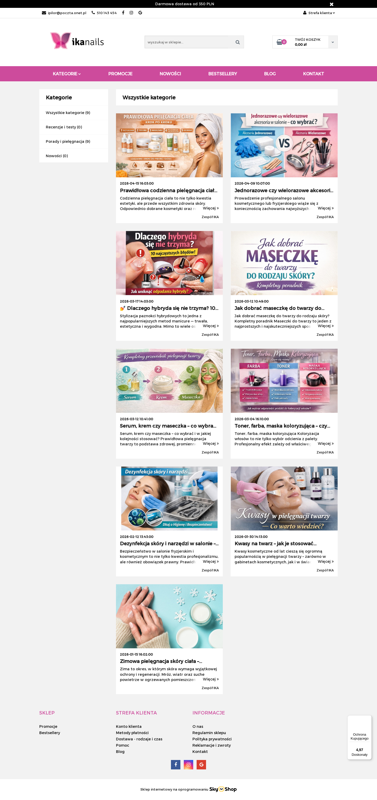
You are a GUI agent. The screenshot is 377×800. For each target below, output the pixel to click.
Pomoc (122, 745)
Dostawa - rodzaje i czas (139, 739)
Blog (270, 73)
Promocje (120, 73)
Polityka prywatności (212, 739)
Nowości (170, 73)
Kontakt (313, 73)
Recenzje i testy (61, 127)
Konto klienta (129, 726)
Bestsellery (222, 73)
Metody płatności (132, 732)
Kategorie (67, 73)
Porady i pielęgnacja (65, 141)
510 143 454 (104, 13)
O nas (197, 726)
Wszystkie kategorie (65, 112)
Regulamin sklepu (209, 732)
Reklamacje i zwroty (211, 745)
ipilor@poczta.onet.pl (64, 13)
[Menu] (368, 718)
